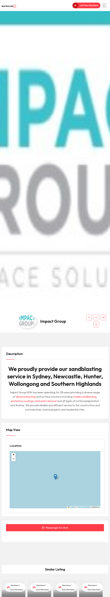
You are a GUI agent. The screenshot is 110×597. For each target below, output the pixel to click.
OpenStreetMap (84, 507)
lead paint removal (46, 401)
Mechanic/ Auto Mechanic (15, 587)
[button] (55, 477)
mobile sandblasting (84, 396)
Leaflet (71, 507)
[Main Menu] (104, 5)
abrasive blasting (26, 396)
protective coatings (22, 401)
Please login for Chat (55, 527)
